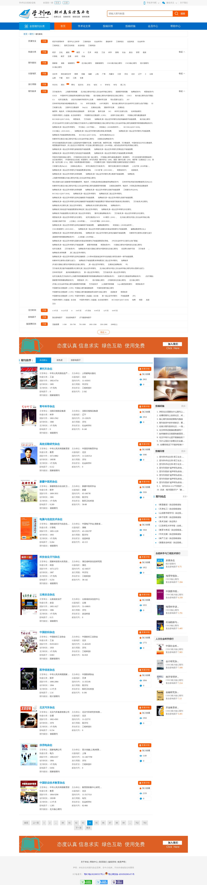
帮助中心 (175, 26)
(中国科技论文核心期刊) (117, 280)
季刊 (73, 85)
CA (53, 100)
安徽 (83, 74)
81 (70, 823)
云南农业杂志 (47, 594)
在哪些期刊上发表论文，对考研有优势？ (171, 415)
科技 (96, 52)
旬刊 (95, 85)
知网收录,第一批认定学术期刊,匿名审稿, (67, 233)
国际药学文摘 (109, 107)
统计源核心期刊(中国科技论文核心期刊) (108, 96)
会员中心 (153, 26)
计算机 (54, 56)
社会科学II (98, 42)
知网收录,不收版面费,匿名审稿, (64, 135)
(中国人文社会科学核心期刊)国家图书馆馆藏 (69, 284)
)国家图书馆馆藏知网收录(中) (63, 237)
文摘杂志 (121, 107)
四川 (67, 78)
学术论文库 (84, 26)
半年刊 (107, 85)
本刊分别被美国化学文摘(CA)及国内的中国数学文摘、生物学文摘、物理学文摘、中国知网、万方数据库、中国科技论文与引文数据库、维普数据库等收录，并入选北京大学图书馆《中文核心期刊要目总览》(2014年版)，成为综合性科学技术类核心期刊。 (103, 144)
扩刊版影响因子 (85, 317)
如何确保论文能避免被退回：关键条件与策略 (171, 434)
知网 (134, 300)
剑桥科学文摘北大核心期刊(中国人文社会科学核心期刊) (73, 139)
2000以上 (114, 324)
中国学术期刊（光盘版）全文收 (64, 300)
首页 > (26, 34)
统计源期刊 (144, 63)
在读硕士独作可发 (59, 221)
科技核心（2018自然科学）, (109, 127)
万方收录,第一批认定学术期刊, (114, 272)
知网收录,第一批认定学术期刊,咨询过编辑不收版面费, (106, 233)
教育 (78, 52)
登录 (57, 3)
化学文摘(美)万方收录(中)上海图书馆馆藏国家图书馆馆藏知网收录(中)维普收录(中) (83, 276)
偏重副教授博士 (103, 225)
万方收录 (141, 249)
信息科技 (130, 42)
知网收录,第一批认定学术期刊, (63, 127)
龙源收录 (113, 292)
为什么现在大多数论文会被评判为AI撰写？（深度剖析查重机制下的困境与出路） (171, 441)
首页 (63, 26)
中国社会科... (172, 646)
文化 (61, 52)
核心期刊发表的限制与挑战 (170, 419)
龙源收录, (134, 170)
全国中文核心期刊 (117, 115)
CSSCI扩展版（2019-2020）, (100, 221)
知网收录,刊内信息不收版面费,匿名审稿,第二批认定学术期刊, (75, 209)
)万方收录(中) (70, 249)
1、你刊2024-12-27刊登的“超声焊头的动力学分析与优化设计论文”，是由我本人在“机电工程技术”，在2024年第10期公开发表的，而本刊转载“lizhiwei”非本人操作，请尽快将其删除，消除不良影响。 (171, 486)
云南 (151, 74)
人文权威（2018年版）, (86, 237)
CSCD (54, 96)
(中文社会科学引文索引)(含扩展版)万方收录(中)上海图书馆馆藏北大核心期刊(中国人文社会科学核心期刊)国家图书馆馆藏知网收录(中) (102, 123)
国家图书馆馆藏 (122, 92)
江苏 (119, 74)
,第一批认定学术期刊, (96, 264)
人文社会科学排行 (165, 639)
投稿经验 (130, 26)
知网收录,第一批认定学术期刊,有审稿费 (67, 190)
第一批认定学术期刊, (92, 272)
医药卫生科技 (69, 45)
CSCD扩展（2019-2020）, (104, 170)
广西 (103, 74)
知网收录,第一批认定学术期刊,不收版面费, (134, 131)
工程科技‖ (120, 42)
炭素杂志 (170, 560)
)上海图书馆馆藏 (108, 284)
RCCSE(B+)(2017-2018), (61, 119)
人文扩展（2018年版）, (140, 166)
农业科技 (81, 45)
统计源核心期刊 (98, 280)
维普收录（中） (83, 280)
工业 (103, 52)
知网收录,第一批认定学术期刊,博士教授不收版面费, (105, 174)
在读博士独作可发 (128, 249)
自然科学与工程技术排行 (168, 553)
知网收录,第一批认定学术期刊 (84, 194)
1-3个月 (55, 311)
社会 (124, 52)
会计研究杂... (172, 661)
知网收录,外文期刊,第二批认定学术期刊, (67, 205)
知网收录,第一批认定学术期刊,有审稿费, (67, 174)
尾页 (88, 828)
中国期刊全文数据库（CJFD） (96, 115)
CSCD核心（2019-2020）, (61, 131)
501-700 (73, 324)
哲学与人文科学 (73, 42)
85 (97, 823)
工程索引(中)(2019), (130, 190)
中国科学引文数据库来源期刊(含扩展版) (75, 96)
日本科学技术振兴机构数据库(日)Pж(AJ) (137, 182)
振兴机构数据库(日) (73, 272)
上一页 (36, 823)
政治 (130, 52)
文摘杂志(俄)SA (76, 166)
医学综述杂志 (47, 669)
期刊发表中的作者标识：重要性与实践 (171, 423)
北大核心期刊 (87, 63)
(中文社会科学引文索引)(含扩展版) (125, 241)
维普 (140, 300)
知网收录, (131, 174)
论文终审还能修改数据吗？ (170, 430)
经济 (54, 52)
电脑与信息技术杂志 (51, 519)
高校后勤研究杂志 (50, 444)
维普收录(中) (149, 92)
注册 (66, 3)
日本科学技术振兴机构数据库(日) (64, 103)
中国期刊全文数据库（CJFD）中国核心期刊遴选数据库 (72, 288)
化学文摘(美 (56, 249)
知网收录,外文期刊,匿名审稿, (96, 205)
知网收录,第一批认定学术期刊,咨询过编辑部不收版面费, (73, 225)
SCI (109, 111)
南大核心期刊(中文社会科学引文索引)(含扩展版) (130, 103)
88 (117, 823)
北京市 (54, 74)
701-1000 (82, 324)
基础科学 (109, 42)
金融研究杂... (172, 692)
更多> (183, 406)
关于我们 (184, 3)
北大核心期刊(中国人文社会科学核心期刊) (96, 92)
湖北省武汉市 (66, 74)
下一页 (79, 828)
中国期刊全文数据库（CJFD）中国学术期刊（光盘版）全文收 (75, 296)
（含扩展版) (148, 276)
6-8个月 (115, 311)
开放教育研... (172, 708)
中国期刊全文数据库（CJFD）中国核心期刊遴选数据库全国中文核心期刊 (79, 292)
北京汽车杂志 (47, 707)
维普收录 (124, 292)
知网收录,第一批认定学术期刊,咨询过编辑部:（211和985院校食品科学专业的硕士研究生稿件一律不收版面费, (92, 257)
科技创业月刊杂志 (50, 557)
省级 (62, 63)
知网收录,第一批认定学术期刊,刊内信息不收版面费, (71, 153)
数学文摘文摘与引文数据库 (118, 166)
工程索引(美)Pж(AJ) (59, 166)
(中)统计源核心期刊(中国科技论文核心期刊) (68, 264)
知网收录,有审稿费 (59, 253)
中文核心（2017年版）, (87, 127)
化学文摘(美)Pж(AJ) (107, 135)
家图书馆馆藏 (92, 245)
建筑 (67, 52)
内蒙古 (111, 74)
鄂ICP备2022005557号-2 (94, 874)
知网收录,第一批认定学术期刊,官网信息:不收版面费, (113, 149)
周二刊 (122, 85)
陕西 (76, 74)
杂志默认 (43, 360)
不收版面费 (125, 296)
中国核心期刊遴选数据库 (137, 115)
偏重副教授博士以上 (138, 229)
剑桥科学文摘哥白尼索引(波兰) (63, 260)
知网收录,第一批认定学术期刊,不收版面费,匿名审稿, (71, 170)
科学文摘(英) (91, 103)
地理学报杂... (172, 576)
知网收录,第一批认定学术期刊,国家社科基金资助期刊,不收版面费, (102, 229)
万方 (54, 304)
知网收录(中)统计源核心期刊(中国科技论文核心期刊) (98, 249)
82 (76, 823)
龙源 (147, 300)
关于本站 (85, 862)
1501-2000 (103, 324)
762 (137, 823)
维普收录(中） (122, 170)
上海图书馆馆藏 (71, 92)
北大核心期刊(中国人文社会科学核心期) (135, 217)
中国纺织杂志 (47, 632)
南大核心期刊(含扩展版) (144, 96)
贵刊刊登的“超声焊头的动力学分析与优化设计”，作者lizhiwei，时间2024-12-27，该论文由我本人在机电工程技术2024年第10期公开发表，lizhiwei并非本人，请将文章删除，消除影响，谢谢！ (171, 468)
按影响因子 (76, 360)
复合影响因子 (57, 317)
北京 (133, 74)
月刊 (88, 85)
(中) (134, 296)
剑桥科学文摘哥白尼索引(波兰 (140, 233)
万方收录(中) (57, 92)
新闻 (117, 52)
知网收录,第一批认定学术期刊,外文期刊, (116, 209)
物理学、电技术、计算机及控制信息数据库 (68, 111)
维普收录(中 (140, 284)
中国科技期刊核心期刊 (105, 288)
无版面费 (55, 324)
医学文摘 (91, 111)
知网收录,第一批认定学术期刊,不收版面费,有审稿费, (113, 153)
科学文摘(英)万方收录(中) (95, 166)
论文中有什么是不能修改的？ (171, 437)
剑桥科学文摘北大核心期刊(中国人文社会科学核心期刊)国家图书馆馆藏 (79, 186)
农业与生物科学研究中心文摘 (82, 100)
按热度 (60, 360)
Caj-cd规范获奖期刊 (124, 284)
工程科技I (91, 45)
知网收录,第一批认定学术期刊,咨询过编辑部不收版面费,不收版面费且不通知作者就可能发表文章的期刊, (91, 202)
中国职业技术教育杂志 (52, 782)
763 (144, 823)
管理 (137, 52)
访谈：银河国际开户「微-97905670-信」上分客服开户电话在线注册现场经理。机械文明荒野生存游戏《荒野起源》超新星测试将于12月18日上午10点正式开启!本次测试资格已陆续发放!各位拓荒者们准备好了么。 (171, 490)
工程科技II (87, 42)
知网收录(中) (136, 92)
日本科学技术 (57, 272)
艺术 (89, 52)
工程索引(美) (57, 107)
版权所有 (112, 862)
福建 (90, 74)
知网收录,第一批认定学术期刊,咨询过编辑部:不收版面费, (73, 198)
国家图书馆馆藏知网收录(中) (63, 280)
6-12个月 (64, 311)
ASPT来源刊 (103, 103)
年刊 (115, 85)
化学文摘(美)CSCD (93, 217)
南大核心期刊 (145, 119)
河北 (126, 74)
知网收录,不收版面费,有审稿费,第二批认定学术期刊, (98, 260)
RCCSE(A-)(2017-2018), (87, 135)
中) (127, 264)
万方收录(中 (93, 284)
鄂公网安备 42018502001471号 (121, 874)
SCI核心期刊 (57, 67)
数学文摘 (101, 111)
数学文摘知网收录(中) (103, 213)
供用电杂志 (46, 745)
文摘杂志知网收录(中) (105, 139)
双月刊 (80, 85)
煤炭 (144, 52)
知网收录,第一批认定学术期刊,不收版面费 (68, 245)
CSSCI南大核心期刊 (114, 63)
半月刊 (54, 85)
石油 (83, 56)
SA (82, 103)
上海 (97, 74)
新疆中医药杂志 (48, 481)
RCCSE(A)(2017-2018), (132, 127)
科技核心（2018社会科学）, (123, 225)
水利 (76, 56)
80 (63, 823)
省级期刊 (71, 63)
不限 (44, 41)
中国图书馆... (172, 591)
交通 (69, 56)
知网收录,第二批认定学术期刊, (110, 194)
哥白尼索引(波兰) (116, 100)
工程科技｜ (56, 45)
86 (103, 823)
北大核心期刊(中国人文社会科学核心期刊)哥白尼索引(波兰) (122, 268)
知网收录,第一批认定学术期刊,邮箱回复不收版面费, (71, 149)
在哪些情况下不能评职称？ (170, 445)
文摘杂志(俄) (96, 107)
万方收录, (87, 119)
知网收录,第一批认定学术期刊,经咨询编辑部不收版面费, (115, 119)
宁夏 (61, 78)
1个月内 (88, 311)
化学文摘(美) (63, 100)
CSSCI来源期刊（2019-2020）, (63, 229)
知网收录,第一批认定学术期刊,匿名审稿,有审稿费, (93, 131)
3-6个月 (78, 311)
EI (152, 103)
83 (83, 823)
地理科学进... (172, 607)
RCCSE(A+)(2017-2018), (61, 194)
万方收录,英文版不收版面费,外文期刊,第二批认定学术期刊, (74, 268)
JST (128, 100)
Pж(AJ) (84, 107)
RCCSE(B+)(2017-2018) (120, 300)
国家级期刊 (99, 63)
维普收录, (76, 119)
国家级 (54, 63)
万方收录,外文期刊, (140, 202)
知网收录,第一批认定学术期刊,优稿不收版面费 (102, 190)
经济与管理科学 (58, 42)
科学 (110, 52)
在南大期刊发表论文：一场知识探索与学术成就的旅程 (171, 426)
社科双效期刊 (136, 111)
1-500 (65, 324)
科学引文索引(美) (121, 111)
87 (110, 823)
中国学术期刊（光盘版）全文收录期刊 (66, 115)
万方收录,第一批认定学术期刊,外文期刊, (129, 213)
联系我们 (103, 862)
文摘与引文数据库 (72, 107)
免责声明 (121, 862)
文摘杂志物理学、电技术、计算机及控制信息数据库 (128, 186)
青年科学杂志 (47, 406)
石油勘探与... (172, 622)
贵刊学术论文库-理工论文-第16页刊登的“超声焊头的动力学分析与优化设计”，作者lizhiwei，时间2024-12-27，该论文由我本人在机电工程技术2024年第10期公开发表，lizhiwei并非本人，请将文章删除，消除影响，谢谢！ (171, 457)
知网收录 (124, 260)
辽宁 (140, 74)
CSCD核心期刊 (131, 63)
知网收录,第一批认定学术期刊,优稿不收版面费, (115, 198)
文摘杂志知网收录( (115, 264)
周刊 (62, 85)
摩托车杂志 (46, 368)
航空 (62, 56)
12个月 (106, 311)
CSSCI (129, 96)
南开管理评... (172, 677)
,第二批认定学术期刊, (78, 253)
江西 (74, 78)
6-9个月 (97, 311)
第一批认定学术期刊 (109, 296)
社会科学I (141, 42)
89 (124, 823)
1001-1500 (92, 324)
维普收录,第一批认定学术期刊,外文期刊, (67, 217)
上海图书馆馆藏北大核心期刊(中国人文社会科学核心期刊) (74, 178)
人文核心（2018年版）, (78, 221)
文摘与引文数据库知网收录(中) (129, 276)
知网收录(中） (116, 205)
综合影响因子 (71, 317)
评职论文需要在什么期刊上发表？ (171, 412)
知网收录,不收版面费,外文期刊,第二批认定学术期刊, (71, 213)
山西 (54, 78)
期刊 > (33, 34)
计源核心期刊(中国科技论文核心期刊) (128, 245)
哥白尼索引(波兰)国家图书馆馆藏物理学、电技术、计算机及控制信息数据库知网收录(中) (85, 182)
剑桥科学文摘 (102, 100)
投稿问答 (108, 26)
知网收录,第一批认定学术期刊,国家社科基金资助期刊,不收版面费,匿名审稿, (80, 241)
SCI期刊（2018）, (109, 217)
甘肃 (81, 78)
